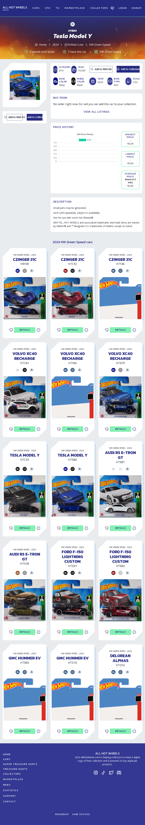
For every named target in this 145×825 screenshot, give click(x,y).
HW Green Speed (99, 44)
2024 (55, 44)
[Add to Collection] (35, 117)
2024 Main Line (73, 44)
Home (43, 44)
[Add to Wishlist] (15, 117)
